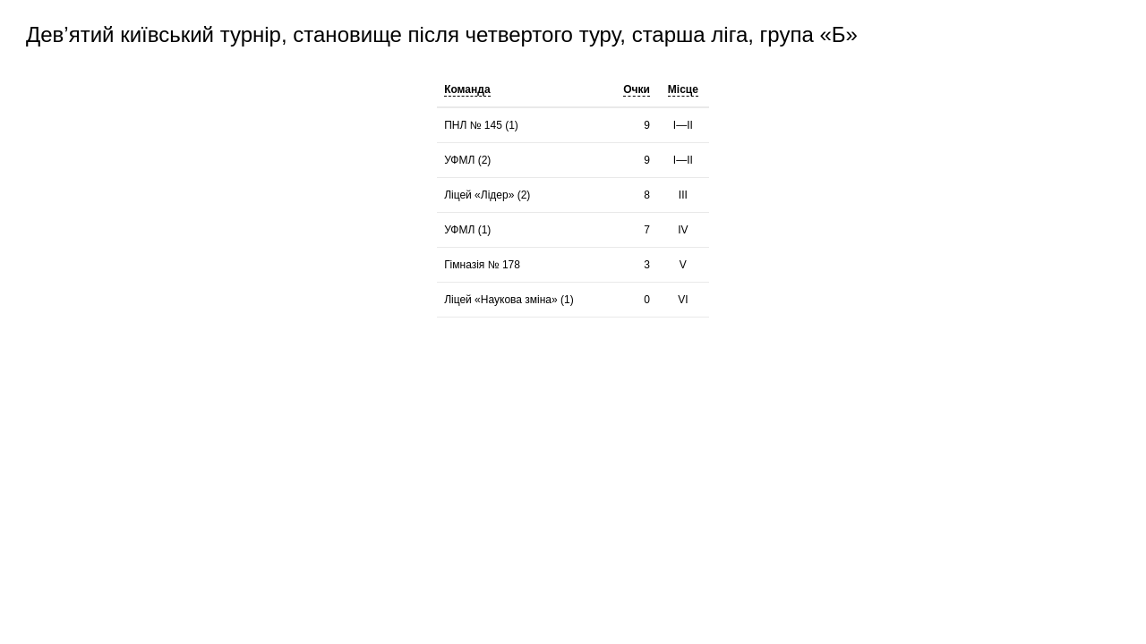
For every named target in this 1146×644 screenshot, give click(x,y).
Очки (636, 89)
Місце (683, 89)
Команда (467, 89)
